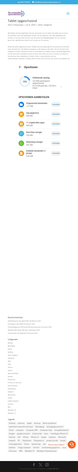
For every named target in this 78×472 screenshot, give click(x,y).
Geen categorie (45, 24)
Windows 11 (12, 413)
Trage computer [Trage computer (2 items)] (24, 447)
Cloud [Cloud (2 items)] (11, 430)
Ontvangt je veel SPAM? (15, 324)
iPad (9, 364)
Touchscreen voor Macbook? (17, 333)
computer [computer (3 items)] (20, 430)
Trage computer (13, 401)
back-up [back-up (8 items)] (37, 423)
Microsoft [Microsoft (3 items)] (62, 437)
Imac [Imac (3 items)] (46, 433)
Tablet (10, 398)
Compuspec (18, 24)
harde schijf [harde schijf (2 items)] (37, 433)
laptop (10, 370)
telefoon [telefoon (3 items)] (12, 447)
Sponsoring (11, 395)
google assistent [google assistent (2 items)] (23, 433)
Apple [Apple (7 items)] (29, 423)
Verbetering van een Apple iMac (18, 321)
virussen (10, 404)
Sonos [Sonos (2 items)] (26, 444)
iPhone (10, 367)
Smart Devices (12, 386)
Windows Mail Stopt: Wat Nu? (17, 330)
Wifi (9, 407)
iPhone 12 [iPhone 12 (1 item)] (35, 437)
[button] (72, 444)
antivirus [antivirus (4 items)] (21, 423)
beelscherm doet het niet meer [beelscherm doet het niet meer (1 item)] (21, 426)
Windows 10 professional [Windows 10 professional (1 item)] (46, 451)
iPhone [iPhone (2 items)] (25, 437)
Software (11, 392)
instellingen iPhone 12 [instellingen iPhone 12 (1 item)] (59, 433)
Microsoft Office (13, 373)
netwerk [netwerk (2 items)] (12, 440)
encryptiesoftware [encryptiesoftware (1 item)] (61, 430)
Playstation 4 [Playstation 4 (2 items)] (39, 440)
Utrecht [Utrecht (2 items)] (36, 447)
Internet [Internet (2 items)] (12, 437)
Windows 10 (12, 410)
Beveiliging (11, 346)
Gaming (10, 352)
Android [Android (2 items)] (12, 423)
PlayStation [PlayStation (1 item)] (27, 440)
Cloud (10, 349)
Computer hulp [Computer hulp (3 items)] (46, 430)
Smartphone (12, 389)
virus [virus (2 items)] (64, 447)
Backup (10, 343)
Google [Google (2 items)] (12, 433)
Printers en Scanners (15, 383)
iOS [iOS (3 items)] (19, 437)
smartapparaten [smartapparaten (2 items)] (15, 444)
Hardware (11, 358)
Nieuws (10, 376)
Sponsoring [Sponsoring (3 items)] (36, 444)
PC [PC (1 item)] (19, 440)
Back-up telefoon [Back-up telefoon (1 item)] (49, 423)
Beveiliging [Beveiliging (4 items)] (40, 426)
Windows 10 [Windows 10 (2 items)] (29, 451)
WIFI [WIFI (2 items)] (20, 451)
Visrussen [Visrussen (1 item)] (12, 451)
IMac (9, 361)
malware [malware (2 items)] (52, 437)
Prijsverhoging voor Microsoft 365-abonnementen (24, 327)
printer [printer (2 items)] (63, 440)
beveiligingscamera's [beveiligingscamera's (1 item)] (55, 426)
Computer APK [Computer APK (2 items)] (32, 430)
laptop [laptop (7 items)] (43, 437)
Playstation (11, 379)
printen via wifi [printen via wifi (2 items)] (52, 440)
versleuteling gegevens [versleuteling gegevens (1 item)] (51, 447)
